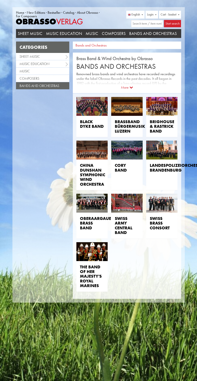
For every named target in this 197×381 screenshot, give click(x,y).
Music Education (64, 33)
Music (92, 33)
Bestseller (54, 12)
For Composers (26, 16)
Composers (114, 33)
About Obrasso (87, 12)
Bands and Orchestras (153, 33)
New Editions (36, 12)
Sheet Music (30, 33)
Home (20, 12)
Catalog (68, 12)
